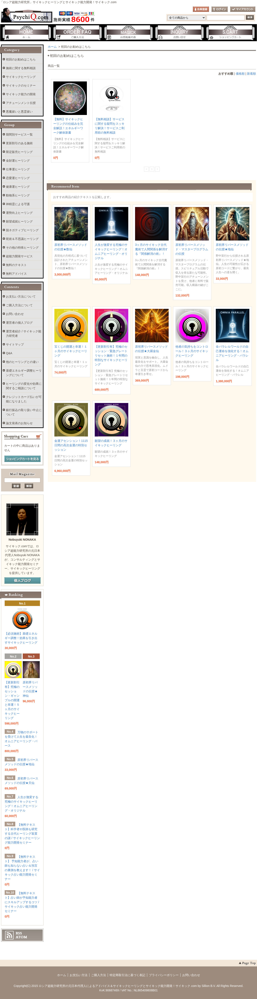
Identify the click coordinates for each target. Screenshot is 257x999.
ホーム (26, 33)
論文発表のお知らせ (19, 423)
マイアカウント (243, 9)
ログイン (219, 9)
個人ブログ (22, 580)
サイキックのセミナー (21, 85)
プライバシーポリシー (164, 975)
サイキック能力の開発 (21, 94)
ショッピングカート (230, 33)
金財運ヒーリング (18, 160)
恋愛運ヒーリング (18, 178)
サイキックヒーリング (21, 76)
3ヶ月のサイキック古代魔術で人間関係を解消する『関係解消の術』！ (151, 249)
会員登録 (201, 9)
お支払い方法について (21, 296)
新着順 (251, 73)
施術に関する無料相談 (21, 68)
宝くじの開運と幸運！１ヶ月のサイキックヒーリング (70, 351)
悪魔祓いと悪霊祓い (19, 111)
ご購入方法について (19, 305)
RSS (19, 933)
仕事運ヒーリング (18, 169)
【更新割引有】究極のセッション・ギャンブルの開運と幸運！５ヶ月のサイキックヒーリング (12, 700)
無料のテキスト (16, 265)
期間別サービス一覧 (19, 134)
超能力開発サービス (19, 256)
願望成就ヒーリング (19, 221)
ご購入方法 (77, 33)
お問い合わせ (179, 33)
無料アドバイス (16, 273)
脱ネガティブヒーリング (22, 230)
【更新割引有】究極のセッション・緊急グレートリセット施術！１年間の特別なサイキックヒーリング (111, 355)
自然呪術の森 (128, 33)
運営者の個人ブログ (19, 322)
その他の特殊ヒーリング (22, 247)
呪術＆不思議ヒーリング (22, 239)
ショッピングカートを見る (22, 459)
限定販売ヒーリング (19, 152)
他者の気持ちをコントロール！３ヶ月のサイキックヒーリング (191, 351)
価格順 (240, 73)
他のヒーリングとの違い (22, 362)
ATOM (21, 937)
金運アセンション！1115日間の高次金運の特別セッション (71, 445)
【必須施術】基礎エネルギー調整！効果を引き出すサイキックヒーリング (21, 638)
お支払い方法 (79, 975)
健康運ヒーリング (18, 186)
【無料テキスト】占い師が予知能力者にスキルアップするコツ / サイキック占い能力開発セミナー (22, 902)
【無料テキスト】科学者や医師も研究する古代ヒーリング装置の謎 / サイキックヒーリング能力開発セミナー (22, 833)
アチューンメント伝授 (21, 103)
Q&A (9, 353)
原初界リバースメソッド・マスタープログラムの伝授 (191, 249)
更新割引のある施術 (19, 143)
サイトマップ (15, 344)
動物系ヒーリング (18, 195)
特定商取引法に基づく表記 (127, 975)
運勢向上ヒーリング (19, 212)
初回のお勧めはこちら (21, 59)
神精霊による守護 (18, 204)
